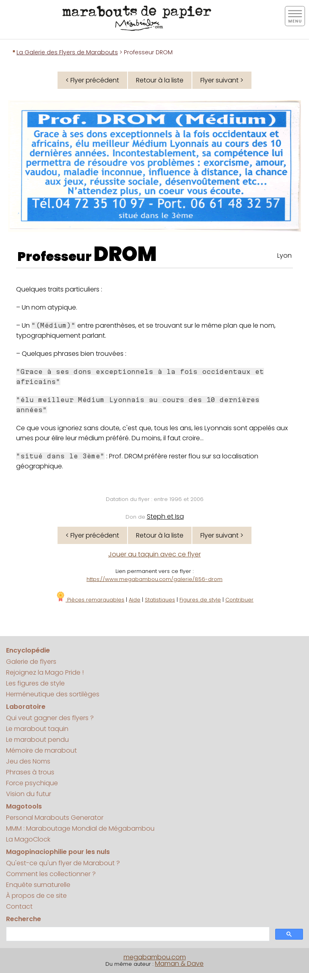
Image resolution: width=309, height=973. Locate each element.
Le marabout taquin (37, 728)
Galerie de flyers (31, 661)
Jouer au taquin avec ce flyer (154, 554)
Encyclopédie (28, 650)
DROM (125, 254)
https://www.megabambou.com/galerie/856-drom (154, 579)
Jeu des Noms (28, 761)
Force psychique (32, 783)
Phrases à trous (30, 772)
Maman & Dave (179, 963)
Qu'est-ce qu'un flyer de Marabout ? (63, 863)
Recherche (23, 919)
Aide (134, 600)
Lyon (284, 255)
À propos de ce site (36, 895)
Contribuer (239, 600)
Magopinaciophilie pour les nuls (58, 851)
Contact (19, 906)
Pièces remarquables (90, 600)
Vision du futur (28, 794)
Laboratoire (25, 706)
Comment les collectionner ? (51, 874)
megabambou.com (155, 957)
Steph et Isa (165, 516)
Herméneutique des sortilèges (52, 694)
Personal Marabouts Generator (54, 817)
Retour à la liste (159, 80)
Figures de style (200, 600)
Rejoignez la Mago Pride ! (45, 672)
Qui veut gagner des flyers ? (50, 718)
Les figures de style (35, 683)
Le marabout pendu (37, 739)
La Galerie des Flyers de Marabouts (67, 52)
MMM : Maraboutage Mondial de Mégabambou (80, 828)
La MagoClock (28, 839)
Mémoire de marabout (41, 750)
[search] (137, 934)
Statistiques (160, 600)
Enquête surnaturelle (38, 884)
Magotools (24, 806)
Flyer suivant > (221, 80)
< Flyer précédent (92, 80)
